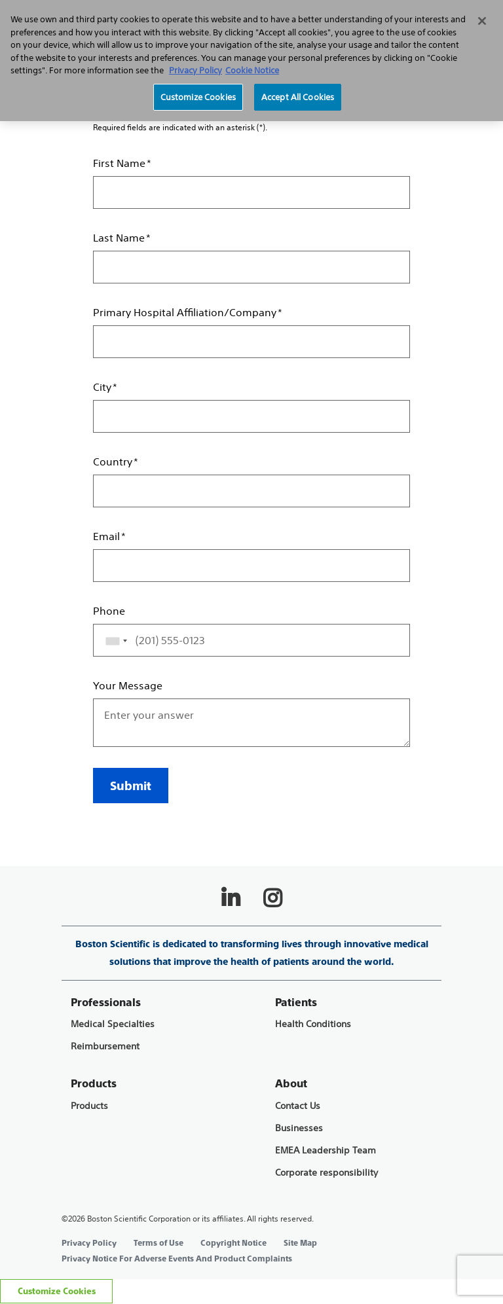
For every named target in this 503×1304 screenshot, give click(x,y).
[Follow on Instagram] (272, 898)
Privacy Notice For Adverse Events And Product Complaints (177, 1258)
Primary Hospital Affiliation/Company (184, 312)
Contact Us (297, 1106)
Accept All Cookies (297, 97)
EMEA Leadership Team (325, 1150)
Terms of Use (158, 1243)
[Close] (482, 21)
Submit (130, 786)
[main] (251, 423)
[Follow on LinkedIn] (230, 898)
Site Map (300, 1243)
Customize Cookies (57, 1291)
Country (112, 461)
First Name (119, 163)
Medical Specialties (113, 1024)
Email (106, 536)
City (102, 386)
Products (89, 1106)
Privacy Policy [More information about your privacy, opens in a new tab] (195, 70)
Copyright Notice (233, 1243)
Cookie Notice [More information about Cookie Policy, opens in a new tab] (252, 70)
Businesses (299, 1128)
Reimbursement (105, 1046)
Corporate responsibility (326, 1172)
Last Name (119, 237)
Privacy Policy (89, 1243)
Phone (109, 610)
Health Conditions (313, 1024)
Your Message (127, 685)
